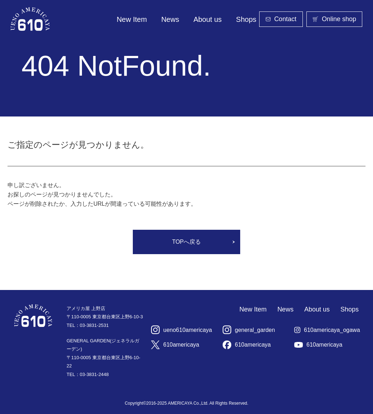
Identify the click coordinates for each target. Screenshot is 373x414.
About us (207, 19)
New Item (132, 19)
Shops (246, 19)
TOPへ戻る (186, 242)
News (170, 19)
